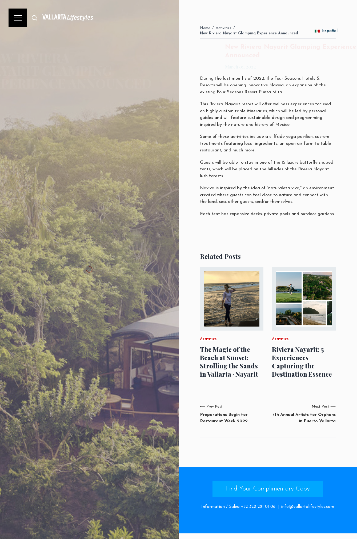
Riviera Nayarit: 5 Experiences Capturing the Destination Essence (302, 362)
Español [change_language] (326, 31)
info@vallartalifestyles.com (307, 507)
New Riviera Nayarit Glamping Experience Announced (249, 33)
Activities (223, 28)
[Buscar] (34, 18)
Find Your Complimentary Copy (268, 489)
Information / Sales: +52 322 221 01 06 (238, 507)
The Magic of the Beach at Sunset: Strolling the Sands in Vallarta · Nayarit (229, 362)
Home (205, 28)
